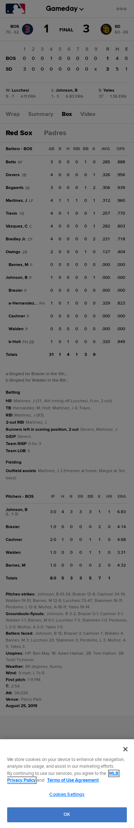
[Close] (125, 749)
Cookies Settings (66, 794)
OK (67, 814)
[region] (67, 783)
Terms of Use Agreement (73, 780)
